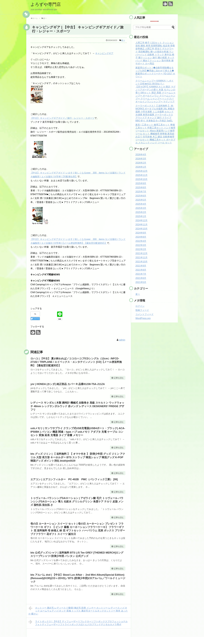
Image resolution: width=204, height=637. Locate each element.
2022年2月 (140, 249)
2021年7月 (140, 274)
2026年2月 (140, 163)
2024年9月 (140, 233)
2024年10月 (141, 228)
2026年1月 (140, 167)
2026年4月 (140, 154)
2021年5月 (140, 282)
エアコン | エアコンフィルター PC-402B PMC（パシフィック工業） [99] (74, 479)
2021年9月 (140, 266)
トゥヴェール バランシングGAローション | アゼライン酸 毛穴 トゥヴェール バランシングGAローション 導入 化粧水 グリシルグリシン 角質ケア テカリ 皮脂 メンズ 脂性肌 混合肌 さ (76, 502)
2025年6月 (140, 196)
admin (122, 340)
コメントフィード (144, 314)
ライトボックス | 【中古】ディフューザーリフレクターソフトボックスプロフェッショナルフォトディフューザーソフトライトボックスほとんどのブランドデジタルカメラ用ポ (78, 623)
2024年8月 (140, 237)
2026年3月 (140, 158)
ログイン (139, 306)
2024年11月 (141, 224)
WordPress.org (142, 318)
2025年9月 (140, 183)
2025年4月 (140, 204)
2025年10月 (141, 179)
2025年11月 (141, 175)
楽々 (123, 40)
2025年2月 (140, 212)
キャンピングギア (104, 53)
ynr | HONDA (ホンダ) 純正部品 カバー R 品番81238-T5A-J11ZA (67, 384)
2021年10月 (141, 261)
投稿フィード (142, 310)
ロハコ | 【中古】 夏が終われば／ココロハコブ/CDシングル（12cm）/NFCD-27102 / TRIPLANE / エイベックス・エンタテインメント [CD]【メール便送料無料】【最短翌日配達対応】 (76, 362)
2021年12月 (141, 253)
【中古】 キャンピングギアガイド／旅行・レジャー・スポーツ (62, 118)
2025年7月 (140, 191)
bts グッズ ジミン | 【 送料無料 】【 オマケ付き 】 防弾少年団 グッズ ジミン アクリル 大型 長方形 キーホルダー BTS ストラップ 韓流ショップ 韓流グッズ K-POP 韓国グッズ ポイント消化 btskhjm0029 (77, 457)
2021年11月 (141, 257)
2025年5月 (140, 200)
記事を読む (119, 378)
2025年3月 (140, 208)
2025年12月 (141, 171)
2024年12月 (141, 220)
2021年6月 (140, 278)
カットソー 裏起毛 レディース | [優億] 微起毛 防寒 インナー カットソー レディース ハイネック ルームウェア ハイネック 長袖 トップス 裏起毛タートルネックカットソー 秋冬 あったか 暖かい (78, 610)
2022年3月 (140, 245)
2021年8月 (140, 270)
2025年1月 (140, 216)
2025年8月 (140, 187)
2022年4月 (140, 241)
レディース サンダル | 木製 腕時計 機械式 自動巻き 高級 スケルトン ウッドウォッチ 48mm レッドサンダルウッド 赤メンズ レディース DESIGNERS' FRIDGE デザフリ (77, 406)
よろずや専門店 (45, 4)
